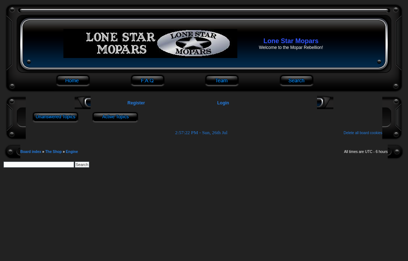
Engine (72, 152)
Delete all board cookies (363, 133)
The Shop (53, 152)
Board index (30, 152)
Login (223, 102)
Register (135, 102)
